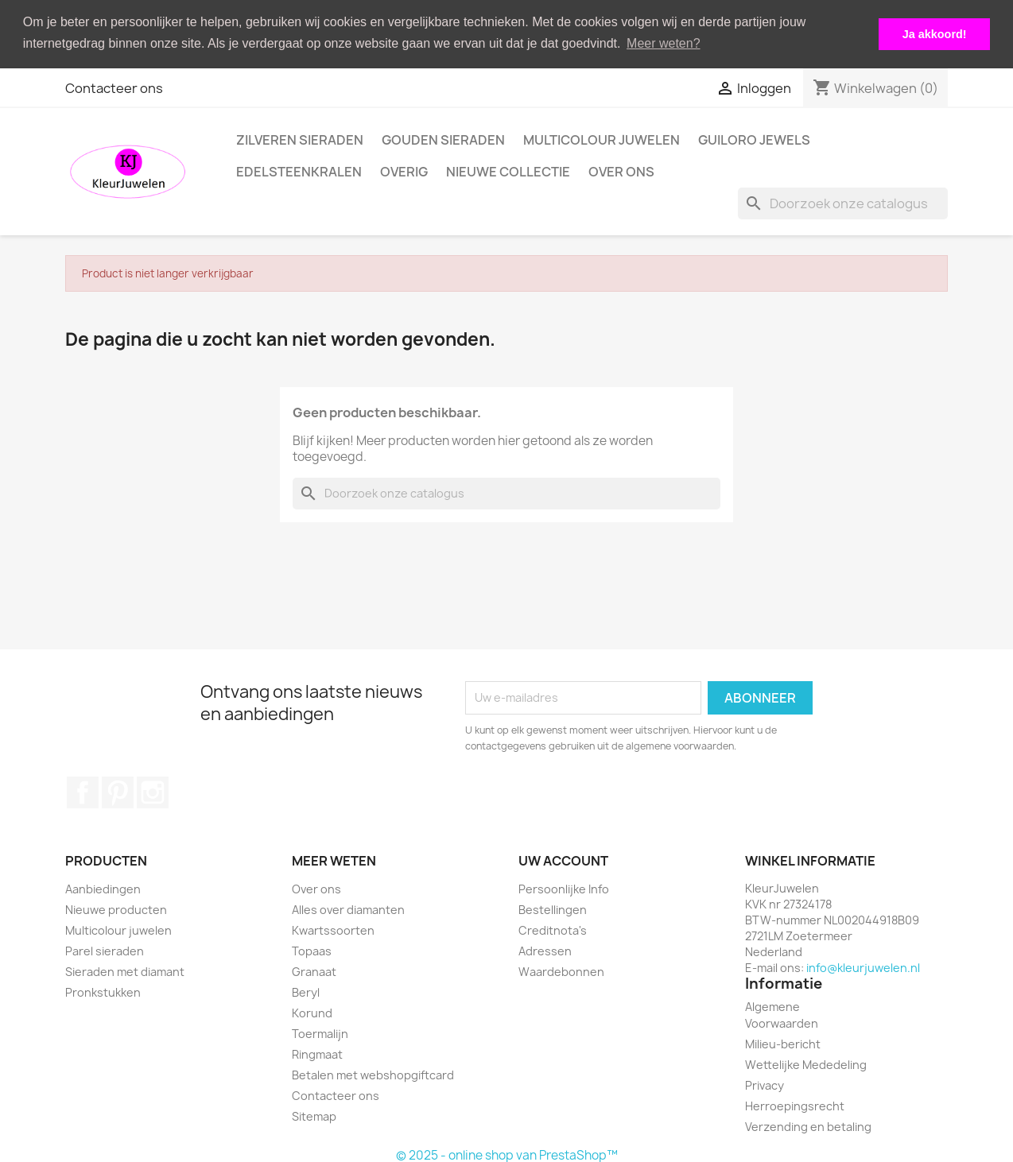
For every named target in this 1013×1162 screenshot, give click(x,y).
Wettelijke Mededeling (806, 1063)
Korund (312, 1012)
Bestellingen (552, 908)
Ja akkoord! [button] (934, 34)
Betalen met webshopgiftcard (373, 1074)
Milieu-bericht (783, 1043)
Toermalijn (320, 1032)
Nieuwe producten (116, 908)
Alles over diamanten (348, 908)
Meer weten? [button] (664, 43)
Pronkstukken (103, 991)
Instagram (153, 791)
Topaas (312, 950)
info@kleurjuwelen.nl (863, 966)
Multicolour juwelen (601, 139)
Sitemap (314, 1115)
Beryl (306, 991)
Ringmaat (317, 1053)
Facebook (83, 791)
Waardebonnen (561, 970)
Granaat (314, 970)
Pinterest (118, 791)
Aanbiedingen (103, 888)
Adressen (545, 950)
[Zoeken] (843, 203)
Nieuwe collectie (508, 171)
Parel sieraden (104, 950)
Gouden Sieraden (443, 139)
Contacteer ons (114, 87)
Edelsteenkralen (299, 171)
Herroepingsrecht (794, 1105)
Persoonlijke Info (563, 888)
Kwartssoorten (333, 929)
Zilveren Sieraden (299, 139)
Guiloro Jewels (754, 139)
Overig (404, 171)
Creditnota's (552, 929)
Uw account (563, 859)
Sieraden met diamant (124, 970)
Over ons (621, 171)
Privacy (764, 1084)
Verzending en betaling (808, 1125)
